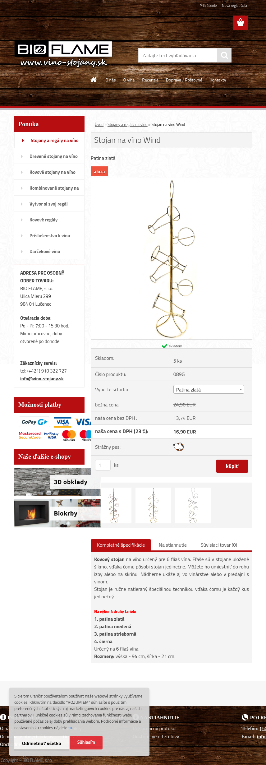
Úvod (99, 124)
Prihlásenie (208, 5)
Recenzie (150, 79)
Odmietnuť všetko (41, 743)
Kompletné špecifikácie (121, 545)
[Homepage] (94, 79)
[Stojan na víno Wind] (171, 180)
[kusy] (103, 465)
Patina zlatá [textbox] (188, 389)
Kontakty (218, 79)
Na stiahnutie (173, 545)
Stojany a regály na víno (128, 124)
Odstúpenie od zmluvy (156, 736)
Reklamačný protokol (155, 728)
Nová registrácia (234, 5)
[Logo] (63, 54)
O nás (110, 79)
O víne (129, 79)
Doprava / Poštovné (184, 79)
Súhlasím (86, 742)
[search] (224, 55)
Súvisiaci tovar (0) (219, 545)
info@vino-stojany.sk (42, 378)
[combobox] (208, 389)
